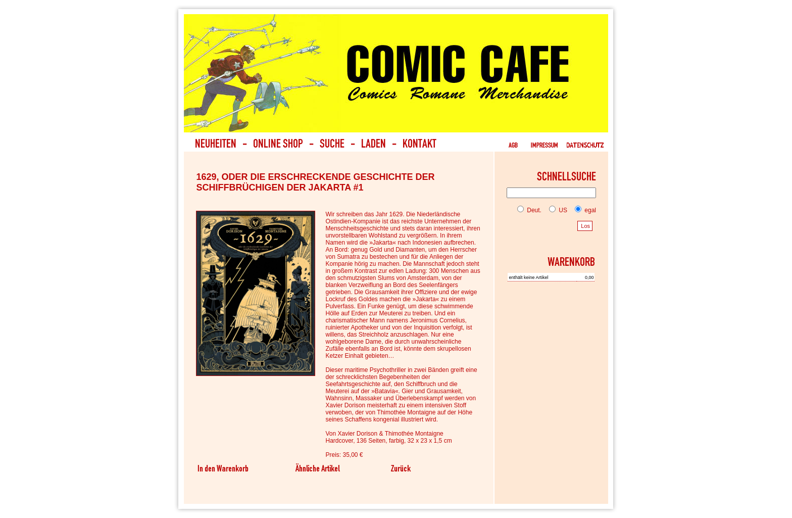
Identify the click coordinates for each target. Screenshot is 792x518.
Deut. (529, 210)
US (556, 210)
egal (583, 210)
